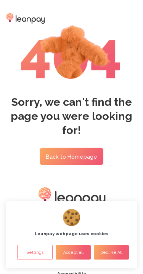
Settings (34, 252)
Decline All (111, 252)
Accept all (73, 252)
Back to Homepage (71, 156)
